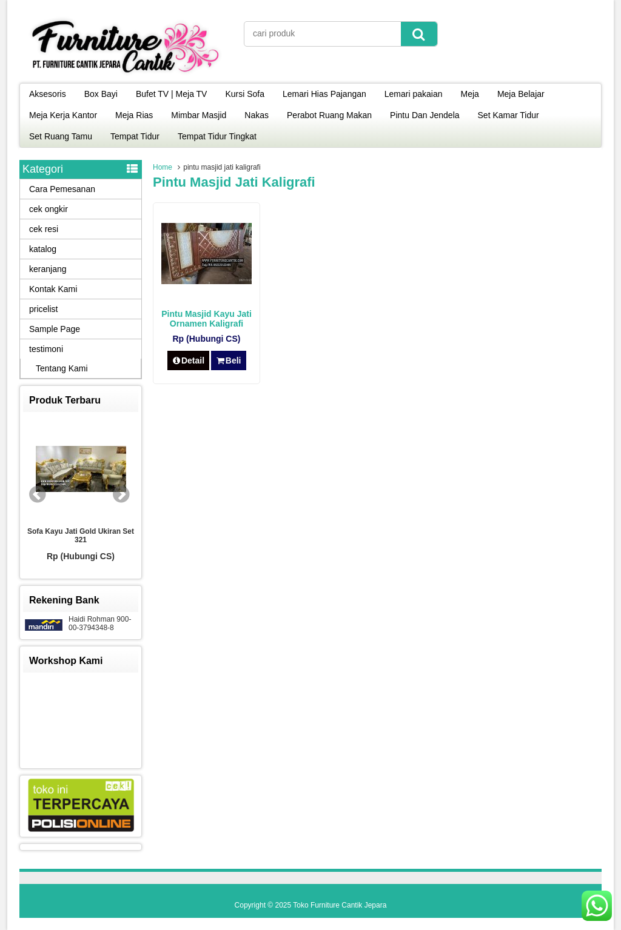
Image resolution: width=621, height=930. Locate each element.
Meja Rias (134, 115)
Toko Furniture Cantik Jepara (339, 905)
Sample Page (54, 329)
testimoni (46, 349)
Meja (470, 94)
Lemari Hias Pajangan (324, 94)
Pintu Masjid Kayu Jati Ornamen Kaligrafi (206, 318)
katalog (42, 249)
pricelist (43, 309)
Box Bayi (101, 94)
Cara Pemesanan (62, 189)
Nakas (256, 115)
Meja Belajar (521, 94)
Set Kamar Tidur (508, 115)
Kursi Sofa (244, 94)
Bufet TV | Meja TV (171, 94)
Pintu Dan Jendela (424, 115)
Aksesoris (47, 94)
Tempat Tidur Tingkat (217, 136)
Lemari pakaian (413, 94)
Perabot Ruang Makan (329, 115)
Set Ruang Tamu (60, 136)
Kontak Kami (53, 289)
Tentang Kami (62, 368)
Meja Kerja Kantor (63, 115)
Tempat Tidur (134, 136)
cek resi (43, 229)
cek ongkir (48, 209)
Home (162, 167)
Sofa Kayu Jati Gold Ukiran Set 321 (80, 535)
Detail (188, 360)
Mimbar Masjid (198, 115)
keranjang (48, 269)
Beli (228, 360)
